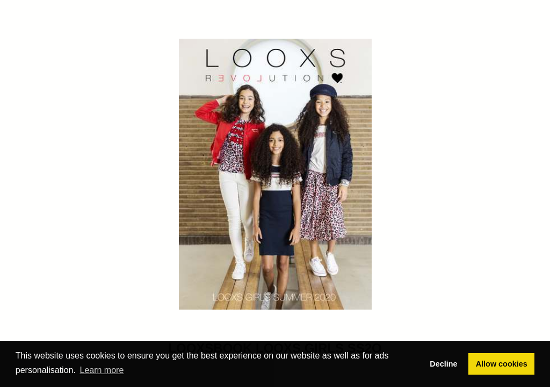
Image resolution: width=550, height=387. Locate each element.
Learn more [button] (102, 370)
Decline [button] (443, 364)
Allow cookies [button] (501, 364)
